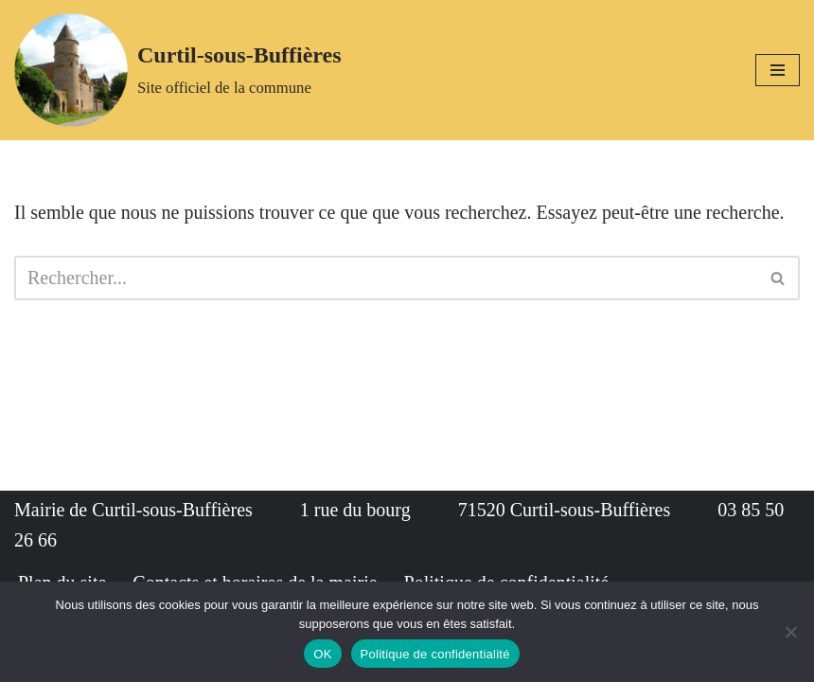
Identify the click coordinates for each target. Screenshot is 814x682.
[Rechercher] (385, 278)
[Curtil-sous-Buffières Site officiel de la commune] (178, 70)
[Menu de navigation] (777, 70)
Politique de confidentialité (435, 654)
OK (322, 654)
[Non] (790, 631)
